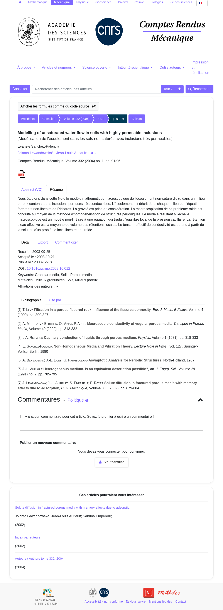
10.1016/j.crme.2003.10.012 (48, 268)
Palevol (123, 2)
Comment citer (66, 242)
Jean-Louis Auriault (71, 153)
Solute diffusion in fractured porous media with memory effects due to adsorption (73, 507)
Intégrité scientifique (134, 67)
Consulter (19, 89)
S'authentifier (111, 462)
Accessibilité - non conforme (104, 601)
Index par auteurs (28, 537)
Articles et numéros (57, 67)
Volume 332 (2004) (77, 119)
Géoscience (103, 2)
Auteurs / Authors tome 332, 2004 (39, 558)
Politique (78, 400)
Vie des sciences (180, 2)
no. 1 (101, 119)
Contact (181, 601)
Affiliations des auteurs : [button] (38, 286)
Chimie (139, 2)
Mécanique (62, 2)
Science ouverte (95, 67)
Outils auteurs (170, 67)
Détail (25, 242)
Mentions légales (160, 601)
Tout (166, 89)
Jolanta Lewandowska (35, 153)
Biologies (156, 2)
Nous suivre (136, 601)
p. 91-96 (118, 119)
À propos (24, 67)
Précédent (28, 119)
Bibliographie (31, 300)
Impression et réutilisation (200, 67)
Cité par (55, 300)
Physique (82, 2)
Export (43, 242)
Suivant (137, 119)
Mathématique (37, 2)
